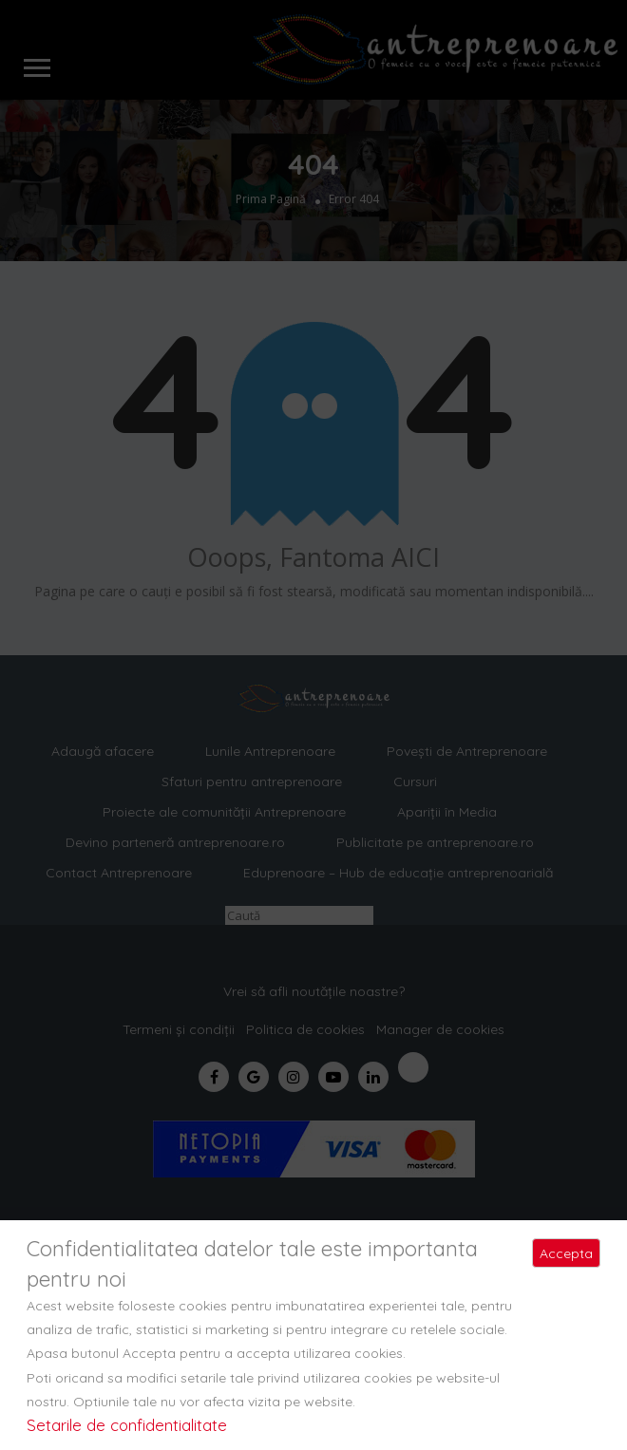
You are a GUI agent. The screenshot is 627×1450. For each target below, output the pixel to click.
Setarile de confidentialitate (127, 1425)
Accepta (566, 1253)
